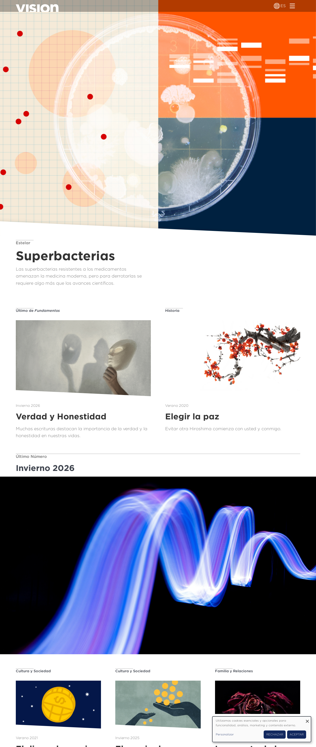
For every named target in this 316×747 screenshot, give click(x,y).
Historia (172, 310)
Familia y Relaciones (234, 671)
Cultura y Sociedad (33, 671)
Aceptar (297, 734)
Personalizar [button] (225, 734)
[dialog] (261, 729)
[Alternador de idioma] (277, 6)
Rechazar (274, 734)
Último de (38, 310)
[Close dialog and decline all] (307, 719)
